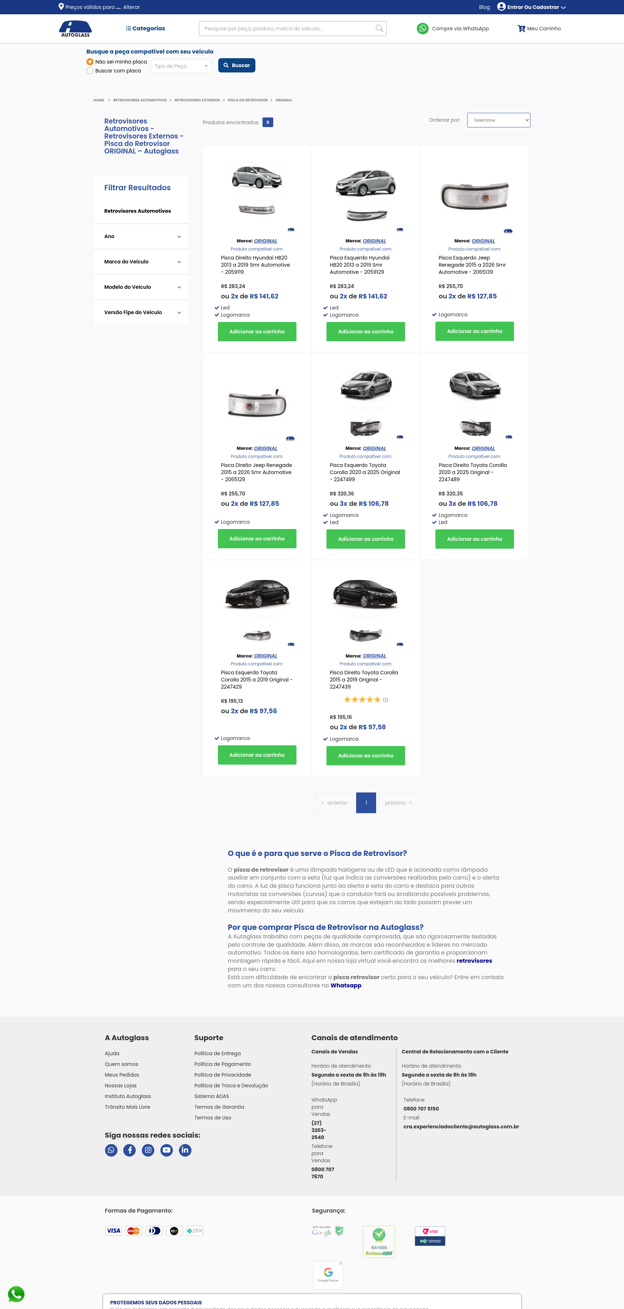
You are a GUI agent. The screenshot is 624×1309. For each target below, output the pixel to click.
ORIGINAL (283, 100)
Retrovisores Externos (197, 100)
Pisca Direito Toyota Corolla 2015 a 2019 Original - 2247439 (364, 679)
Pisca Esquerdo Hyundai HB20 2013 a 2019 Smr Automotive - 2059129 (359, 265)
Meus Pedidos (122, 1074)
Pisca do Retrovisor (248, 100)
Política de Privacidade (222, 1074)
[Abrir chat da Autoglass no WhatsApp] (111, 1150)
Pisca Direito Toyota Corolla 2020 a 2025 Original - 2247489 (473, 472)
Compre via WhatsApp (460, 28)
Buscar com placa (113, 70)
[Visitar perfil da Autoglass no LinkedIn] (185, 1150)
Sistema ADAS (211, 1096)
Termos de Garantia (219, 1107)
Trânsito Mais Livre (127, 1107)
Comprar (257, 331)
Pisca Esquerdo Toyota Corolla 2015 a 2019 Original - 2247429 (257, 679)
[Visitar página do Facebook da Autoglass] (129, 1150)
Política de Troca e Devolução (231, 1085)
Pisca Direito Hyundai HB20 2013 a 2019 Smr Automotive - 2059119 (255, 265)
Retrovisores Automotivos (140, 100)
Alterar (131, 7)
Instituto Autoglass (128, 1096)
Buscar (237, 65)
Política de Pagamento (222, 1064)
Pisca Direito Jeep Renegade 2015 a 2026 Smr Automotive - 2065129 (256, 472)
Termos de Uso (212, 1117)
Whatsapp (345, 985)
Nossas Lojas (121, 1085)
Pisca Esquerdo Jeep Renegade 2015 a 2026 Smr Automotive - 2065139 (472, 265)
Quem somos (122, 1064)
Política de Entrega (217, 1053)
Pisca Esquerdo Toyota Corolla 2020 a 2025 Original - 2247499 (365, 472)
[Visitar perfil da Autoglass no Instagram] (148, 1150)
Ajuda (112, 1053)
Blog (484, 7)
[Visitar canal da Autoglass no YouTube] (166, 1150)
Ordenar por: (444, 120)
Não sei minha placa (116, 61)
